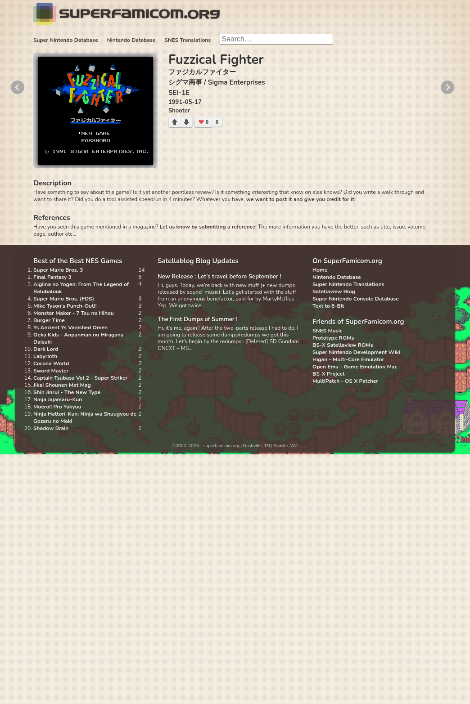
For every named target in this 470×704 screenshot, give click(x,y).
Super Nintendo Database (65, 40)
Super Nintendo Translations (348, 284)
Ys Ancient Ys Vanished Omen (70, 327)
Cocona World (51, 363)
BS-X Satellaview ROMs (342, 345)
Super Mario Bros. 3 (58, 270)
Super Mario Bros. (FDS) (63, 298)
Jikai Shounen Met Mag (62, 385)
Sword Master (50, 370)
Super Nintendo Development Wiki (356, 352)
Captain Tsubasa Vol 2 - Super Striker (80, 377)
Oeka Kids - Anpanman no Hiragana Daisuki (78, 338)
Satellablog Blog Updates (198, 260)
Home (319, 270)
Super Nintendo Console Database (355, 298)
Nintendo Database (131, 40)
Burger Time (49, 320)
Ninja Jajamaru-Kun (57, 399)
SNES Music (327, 330)
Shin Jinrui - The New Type (66, 392)
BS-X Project (328, 373)
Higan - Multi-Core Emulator (348, 359)
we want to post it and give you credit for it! (301, 199)
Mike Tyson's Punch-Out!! (65, 305)
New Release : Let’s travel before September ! (219, 277)
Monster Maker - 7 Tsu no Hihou (73, 313)
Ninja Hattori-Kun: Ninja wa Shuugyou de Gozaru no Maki (84, 417)
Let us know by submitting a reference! (207, 226)
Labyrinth (45, 356)
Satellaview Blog (333, 291)
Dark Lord (46, 349)
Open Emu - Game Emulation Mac (354, 366)
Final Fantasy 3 (52, 277)
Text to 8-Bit (328, 305)
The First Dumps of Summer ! (198, 319)
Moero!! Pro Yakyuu (57, 406)
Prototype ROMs (333, 337)
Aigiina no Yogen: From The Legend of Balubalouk (81, 288)
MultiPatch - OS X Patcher (345, 381)
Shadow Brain (50, 428)
